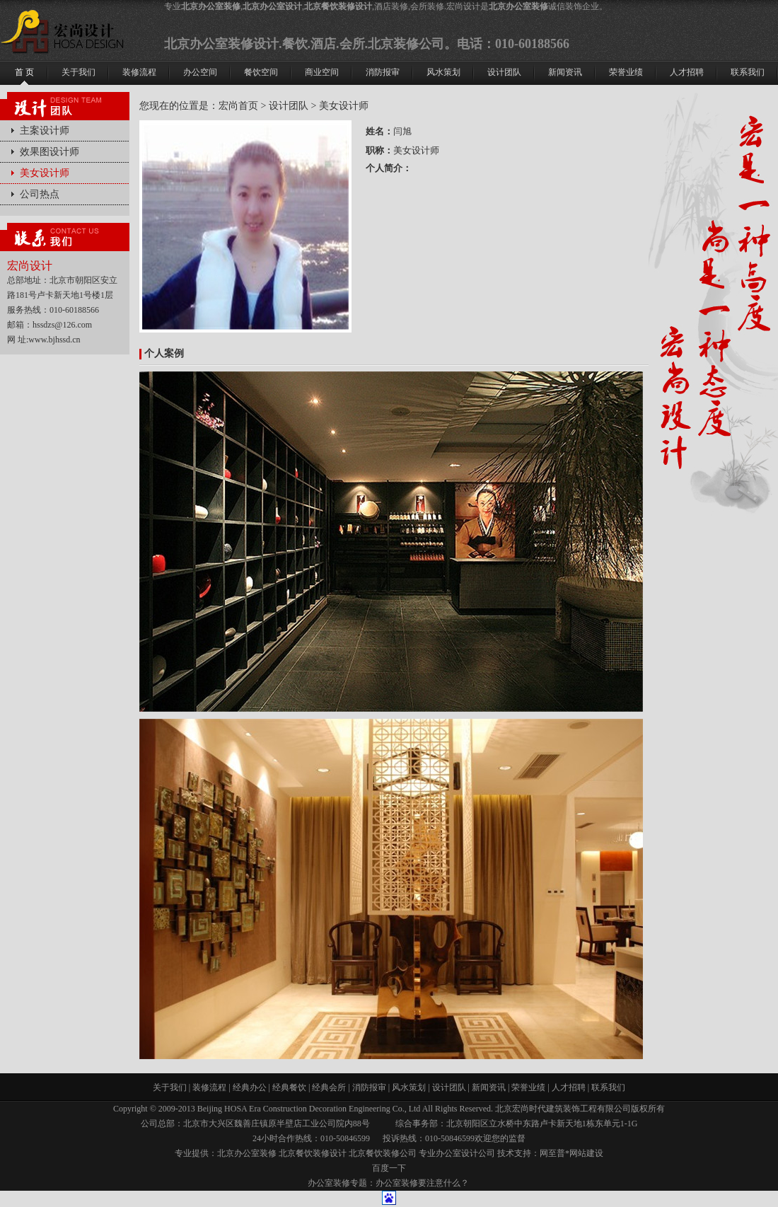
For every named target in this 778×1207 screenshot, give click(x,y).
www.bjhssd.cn (54, 340)
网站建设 (586, 1153)
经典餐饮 (289, 1087)
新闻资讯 (489, 1087)
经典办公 (250, 1087)
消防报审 (369, 1087)
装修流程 (209, 1087)
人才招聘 (569, 1087)
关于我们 (170, 1087)
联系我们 (608, 1087)
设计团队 (288, 105)
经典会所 (329, 1087)
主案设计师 (44, 130)
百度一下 (389, 1168)
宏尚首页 (238, 105)
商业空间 (322, 72)
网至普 (552, 1153)
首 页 (24, 72)
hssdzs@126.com (62, 325)
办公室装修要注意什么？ (422, 1183)
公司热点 (39, 194)
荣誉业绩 (528, 1087)
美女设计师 (44, 173)
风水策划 (409, 1087)
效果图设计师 (49, 151)
